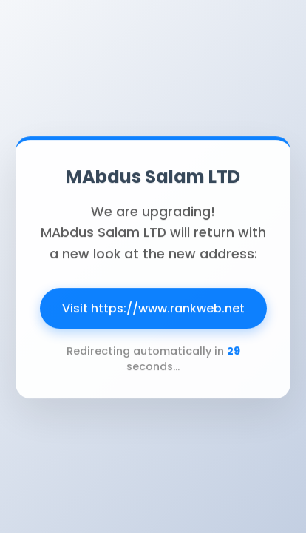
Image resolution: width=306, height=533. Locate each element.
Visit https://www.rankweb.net (153, 309)
